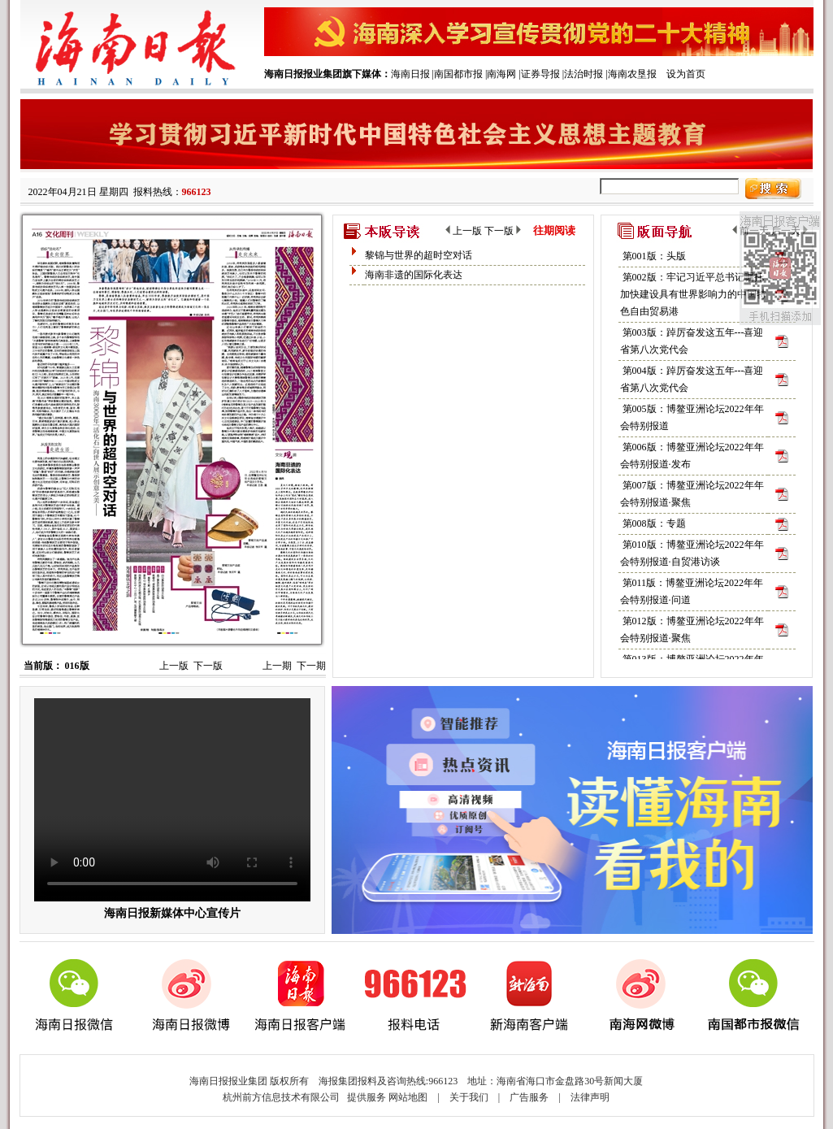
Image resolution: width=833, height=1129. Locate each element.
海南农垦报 (632, 74)
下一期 (311, 665)
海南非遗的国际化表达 (413, 274)
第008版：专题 (654, 523)
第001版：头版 (654, 256)
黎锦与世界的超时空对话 (418, 255)
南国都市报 (458, 74)
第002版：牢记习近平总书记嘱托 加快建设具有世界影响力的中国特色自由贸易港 (693, 294)
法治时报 (583, 74)
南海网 (501, 74)
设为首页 (685, 74)
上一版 (174, 665)
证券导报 (540, 74)
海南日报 (410, 74)
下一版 (208, 665)
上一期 (277, 665)
